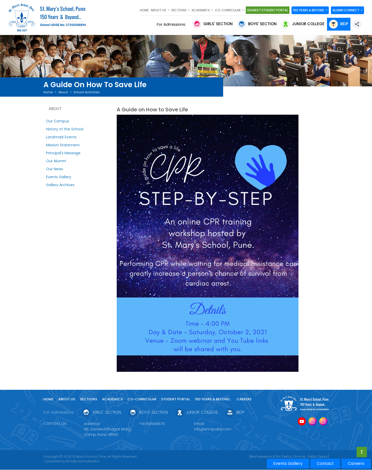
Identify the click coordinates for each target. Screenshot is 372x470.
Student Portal (175, 399)
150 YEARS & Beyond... (214, 399)
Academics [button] (201, 10)
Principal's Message (63, 153)
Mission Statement (63, 145)
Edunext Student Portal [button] (267, 10)
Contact (325, 463)
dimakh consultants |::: (83, 461)
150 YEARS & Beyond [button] (309, 10)
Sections (88, 399)
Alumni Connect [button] (346, 10)
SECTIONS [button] (179, 10)
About (63, 92)
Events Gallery (58, 176)
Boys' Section (257, 23)
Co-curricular (142, 399)
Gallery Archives (60, 184)
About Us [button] (159, 10)
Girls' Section (213, 23)
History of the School (64, 129)
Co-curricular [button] (228, 10)
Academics (112, 399)
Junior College (302, 23)
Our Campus (57, 121)
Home (144, 10)
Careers (244, 399)
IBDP (338, 23)
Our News (54, 168)
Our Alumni (56, 161)
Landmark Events (61, 137)
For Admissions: (172, 24)
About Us (66, 399)
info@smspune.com (212, 429)
